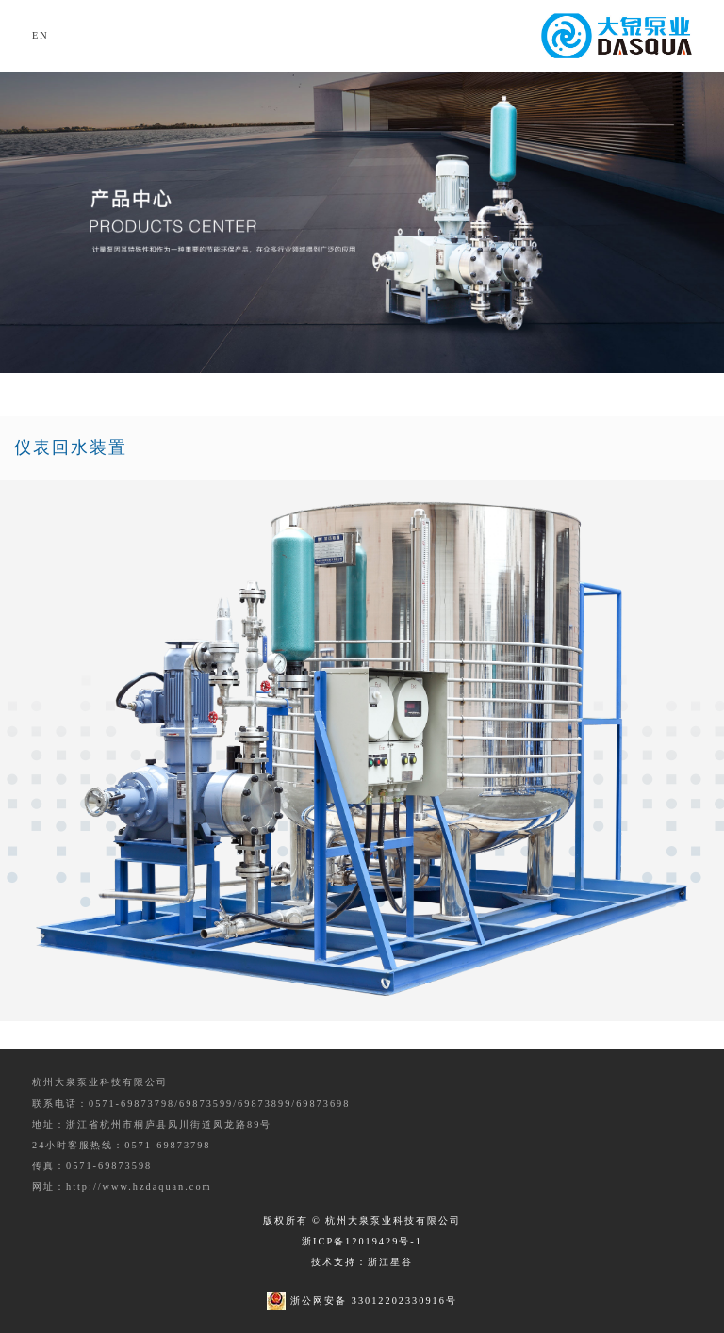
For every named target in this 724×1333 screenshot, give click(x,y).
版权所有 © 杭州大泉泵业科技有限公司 (362, 1220)
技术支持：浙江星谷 (362, 1262)
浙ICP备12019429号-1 (362, 1241)
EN (40, 35)
